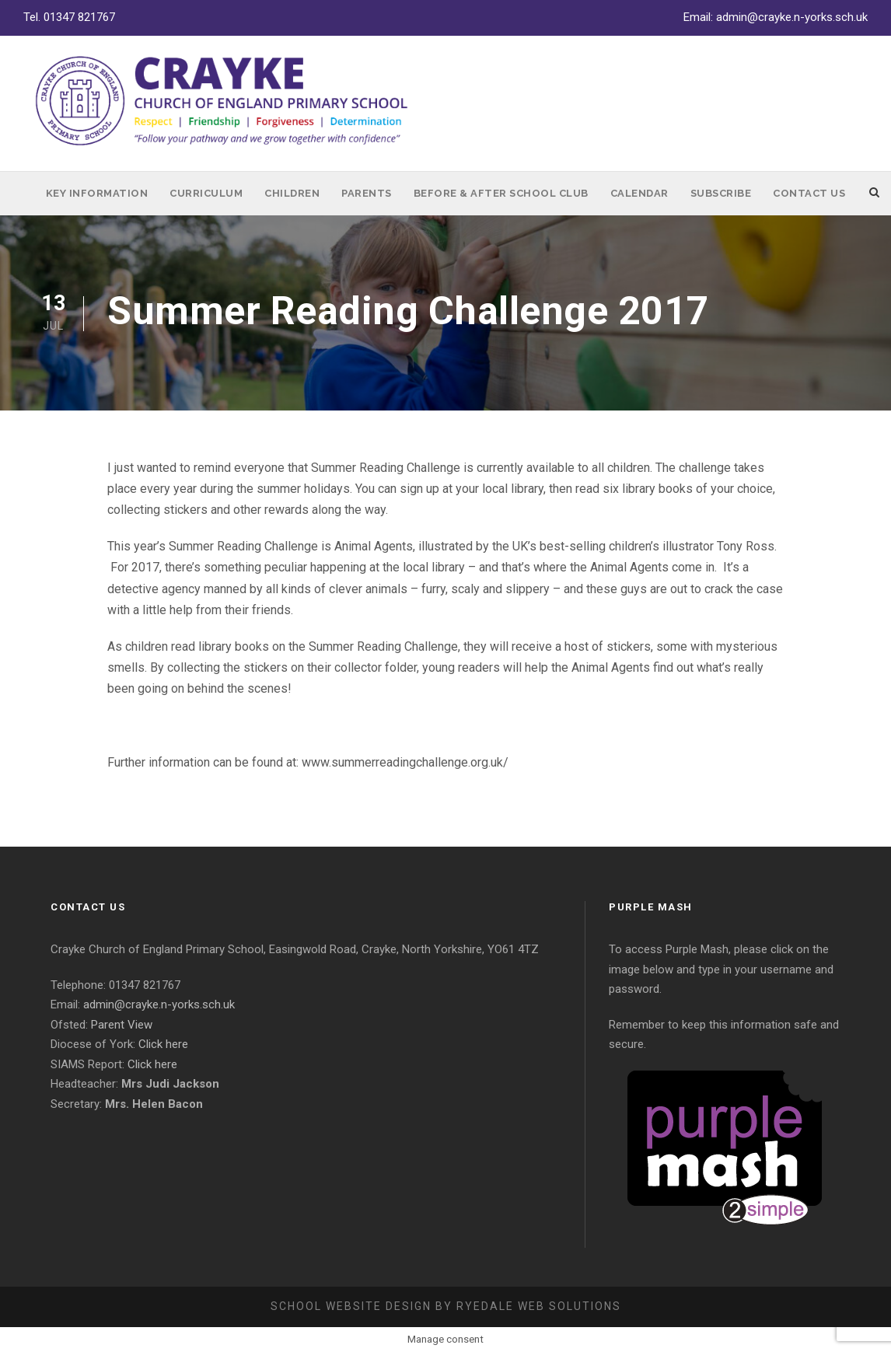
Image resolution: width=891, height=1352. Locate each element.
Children (292, 193)
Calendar (639, 193)
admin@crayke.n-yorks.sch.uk (792, 17)
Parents (366, 193)
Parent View (121, 1025)
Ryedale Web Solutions (538, 1306)
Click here (163, 1044)
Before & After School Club (501, 193)
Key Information (97, 193)
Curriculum (206, 193)
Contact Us (809, 193)
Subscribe (721, 193)
